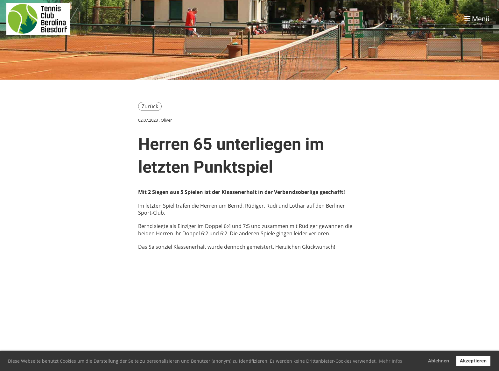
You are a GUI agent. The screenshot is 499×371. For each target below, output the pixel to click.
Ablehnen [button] (438, 361)
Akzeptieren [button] (473, 361)
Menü (476, 19)
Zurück (150, 106)
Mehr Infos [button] (390, 361)
